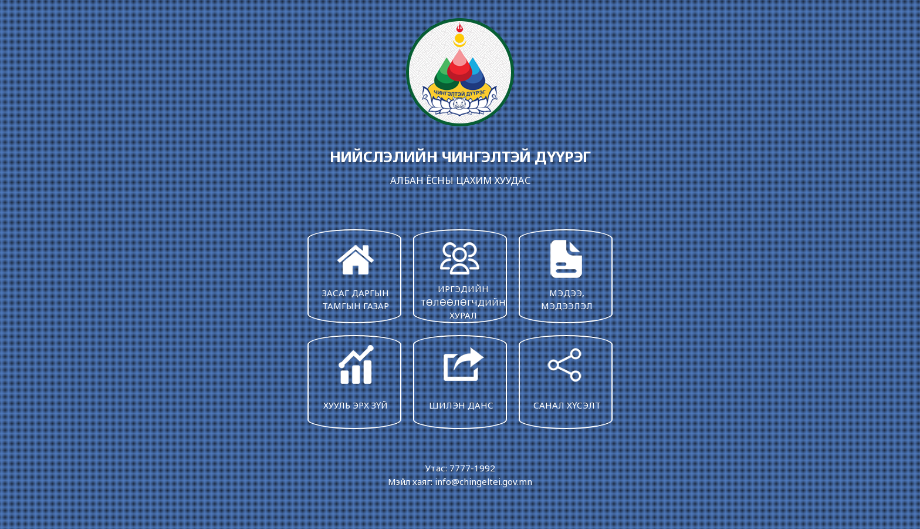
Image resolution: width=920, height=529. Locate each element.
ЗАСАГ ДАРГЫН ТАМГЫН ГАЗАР (355, 274)
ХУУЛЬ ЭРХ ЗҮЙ (355, 376)
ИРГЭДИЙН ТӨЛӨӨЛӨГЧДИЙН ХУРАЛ (463, 278)
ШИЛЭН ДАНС (461, 376)
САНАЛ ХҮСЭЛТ (567, 376)
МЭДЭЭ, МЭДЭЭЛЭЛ (567, 274)
